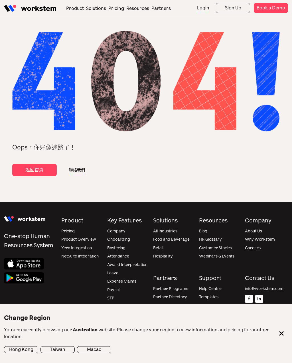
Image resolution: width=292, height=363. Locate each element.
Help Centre (210, 288)
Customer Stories (215, 248)
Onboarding (118, 239)
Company (116, 231)
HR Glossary (210, 239)
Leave (112, 273)
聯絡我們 (77, 170)
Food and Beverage (171, 239)
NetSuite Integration (80, 256)
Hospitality (163, 256)
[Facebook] (249, 299)
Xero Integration (76, 248)
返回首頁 (34, 170)
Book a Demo (271, 8)
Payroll (113, 290)
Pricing (116, 8)
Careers (253, 248)
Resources (137, 8)
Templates (208, 297)
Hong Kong (21, 349)
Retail (158, 248)
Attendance (118, 256)
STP (110, 298)
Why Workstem (260, 239)
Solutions (96, 8)
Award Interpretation (127, 264)
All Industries (165, 231)
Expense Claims (121, 281)
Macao (94, 349)
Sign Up (233, 8)
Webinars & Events (216, 256)
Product (75, 8)
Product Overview (78, 239)
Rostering (116, 248)
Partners (161, 8)
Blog (203, 231)
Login (203, 8)
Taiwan (57, 349)
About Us (253, 231)
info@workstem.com (264, 288)
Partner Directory (170, 297)
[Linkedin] (259, 299)
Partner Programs (170, 288)
